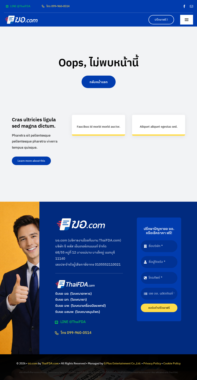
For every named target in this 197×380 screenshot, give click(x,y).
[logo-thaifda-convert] (75, 281)
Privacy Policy (152, 363)
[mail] (191, 6)
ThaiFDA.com (50, 363)
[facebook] (184, 6)
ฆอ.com (32, 363)
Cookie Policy (172, 363)
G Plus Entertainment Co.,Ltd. (122, 363)
